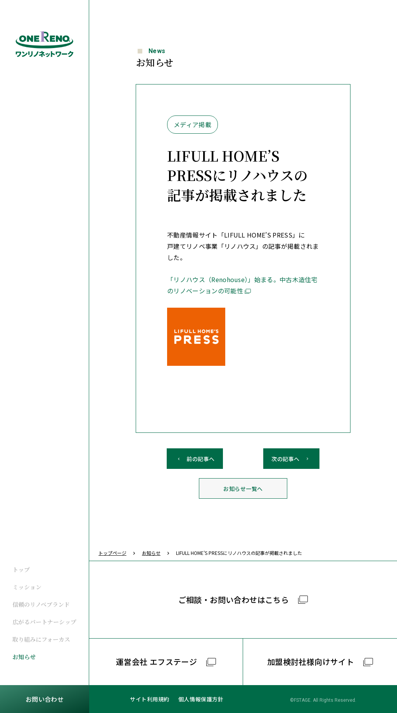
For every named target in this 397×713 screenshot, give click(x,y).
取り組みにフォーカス (41, 639)
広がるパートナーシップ (44, 622)
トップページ (112, 552)
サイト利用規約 (149, 699)
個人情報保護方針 (200, 699)
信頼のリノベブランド (41, 604)
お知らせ (24, 657)
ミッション (26, 587)
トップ (21, 569)
